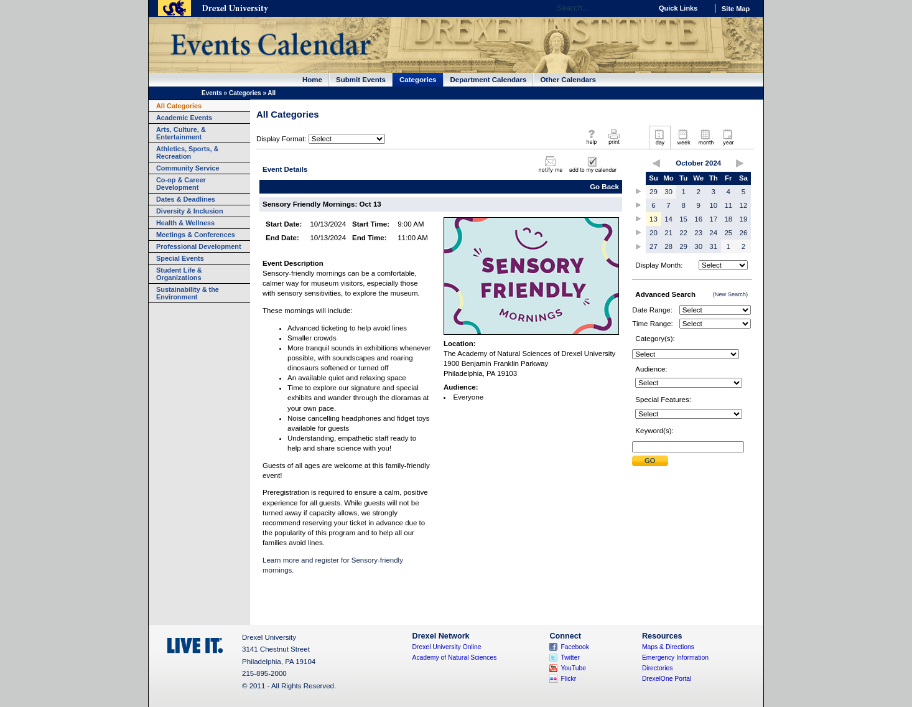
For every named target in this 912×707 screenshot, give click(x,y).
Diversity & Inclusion (189, 211)
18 (728, 219)
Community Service (188, 168)
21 (668, 232)
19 (744, 219)
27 (653, 246)
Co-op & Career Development (181, 183)
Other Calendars (568, 79)
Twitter (570, 657)
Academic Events (184, 117)
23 (698, 232)
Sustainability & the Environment (187, 293)
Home (312, 79)
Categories (418, 79)
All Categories (179, 106)
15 (683, 219)
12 (744, 205)
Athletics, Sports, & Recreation (187, 152)
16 (698, 219)
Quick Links (678, 8)
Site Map (736, 8)
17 (713, 219)
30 (668, 191)
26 (744, 232)
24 (713, 232)
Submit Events (361, 79)
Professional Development (198, 246)
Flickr (568, 678)
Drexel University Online (447, 647)
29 (653, 191)
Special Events (180, 258)
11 (728, 205)
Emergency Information (675, 657)
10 (713, 205)
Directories (657, 668)
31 (713, 246)
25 (728, 232)
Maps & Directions (668, 647)
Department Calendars (488, 79)
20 (653, 232)
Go (639, 8)
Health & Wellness (185, 223)
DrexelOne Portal (666, 678)
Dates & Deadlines (185, 199)
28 (668, 246)
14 (668, 219)
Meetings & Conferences (195, 234)
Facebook (575, 647)
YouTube (573, 668)
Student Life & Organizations (179, 273)
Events (212, 93)
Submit (650, 461)
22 (683, 232)
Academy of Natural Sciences (454, 657)
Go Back (604, 186)
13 (653, 219)
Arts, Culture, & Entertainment (181, 133)
